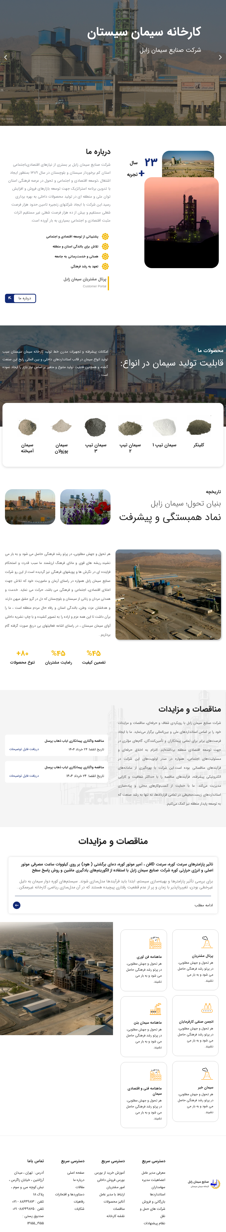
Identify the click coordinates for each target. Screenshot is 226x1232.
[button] (220, 57)
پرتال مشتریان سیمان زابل (84, 279)
